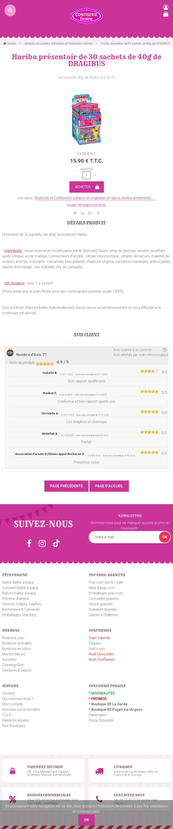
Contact (8, 693)
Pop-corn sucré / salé (106, 582)
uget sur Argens (129, 709)
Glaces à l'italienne (103, 615)
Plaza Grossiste (101, 720)
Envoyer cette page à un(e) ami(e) (86, 204)
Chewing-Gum (13, 665)
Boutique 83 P (103, 709)
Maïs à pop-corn (102, 588)
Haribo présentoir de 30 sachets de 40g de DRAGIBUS (86, 60)
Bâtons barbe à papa (19, 593)
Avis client (87, 335)
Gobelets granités (103, 609)
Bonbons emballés (17, 643)
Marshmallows (13, 654)
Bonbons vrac (13, 638)
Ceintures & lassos (16, 670)
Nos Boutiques (13, 726)
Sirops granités (100, 604)
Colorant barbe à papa (20, 588)
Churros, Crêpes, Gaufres (21, 604)
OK (164, 537)
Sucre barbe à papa (18, 582)
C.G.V (6, 715)
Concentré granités (104, 598)
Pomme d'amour (15, 598)
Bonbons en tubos (16, 649)
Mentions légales (15, 720)
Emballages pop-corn (106, 593)
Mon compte (12, 704)
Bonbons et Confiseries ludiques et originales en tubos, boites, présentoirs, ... (95, 198)
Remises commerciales (21, 709)
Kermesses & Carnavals (21, 609)
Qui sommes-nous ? (18, 699)
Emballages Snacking (19, 615)
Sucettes (9, 659)
